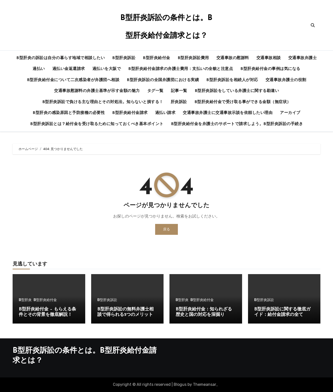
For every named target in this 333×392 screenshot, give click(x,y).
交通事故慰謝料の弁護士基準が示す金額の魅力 (97, 91)
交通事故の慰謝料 (232, 58)
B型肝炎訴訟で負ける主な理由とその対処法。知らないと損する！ (102, 102)
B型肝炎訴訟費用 (193, 58)
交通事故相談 (268, 58)
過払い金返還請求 (68, 69)
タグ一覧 (155, 91)
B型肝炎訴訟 (123, 58)
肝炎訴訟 (179, 102)
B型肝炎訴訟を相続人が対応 (232, 80)
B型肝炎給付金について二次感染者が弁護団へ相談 (73, 80)
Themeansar (204, 384)
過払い (39, 69)
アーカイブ (290, 113)
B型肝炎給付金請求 (130, 113)
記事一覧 (179, 91)
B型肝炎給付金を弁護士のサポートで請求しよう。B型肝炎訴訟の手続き (237, 124)
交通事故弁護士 (302, 58)
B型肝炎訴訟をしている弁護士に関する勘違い (237, 91)
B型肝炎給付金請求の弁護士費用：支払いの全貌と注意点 (180, 69)
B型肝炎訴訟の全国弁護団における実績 (163, 80)
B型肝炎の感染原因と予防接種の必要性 (69, 113)
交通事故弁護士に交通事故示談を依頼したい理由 (227, 113)
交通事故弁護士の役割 (286, 80)
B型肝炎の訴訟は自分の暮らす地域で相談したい (60, 58)
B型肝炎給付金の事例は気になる (270, 69)
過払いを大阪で (106, 69)
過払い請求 (165, 113)
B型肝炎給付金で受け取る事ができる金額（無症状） (242, 102)
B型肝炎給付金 (156, 58)
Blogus (180, 384)
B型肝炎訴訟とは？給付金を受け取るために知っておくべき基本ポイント (97, 124)
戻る (166, 229)
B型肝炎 (25, 300)
